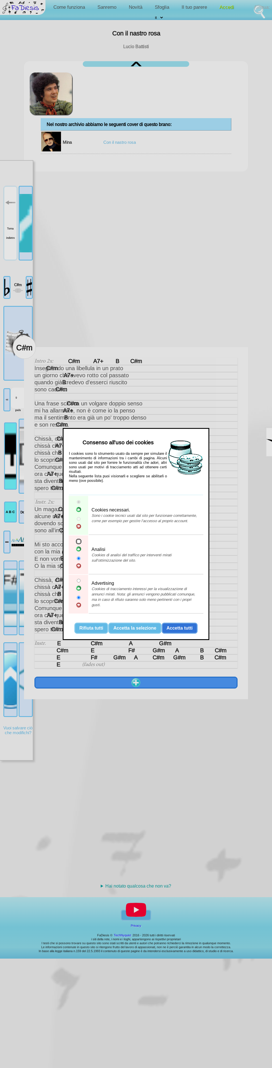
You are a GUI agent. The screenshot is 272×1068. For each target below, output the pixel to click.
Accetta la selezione (134, 628)
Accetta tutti (180, 628)
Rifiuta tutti (91, 628)
